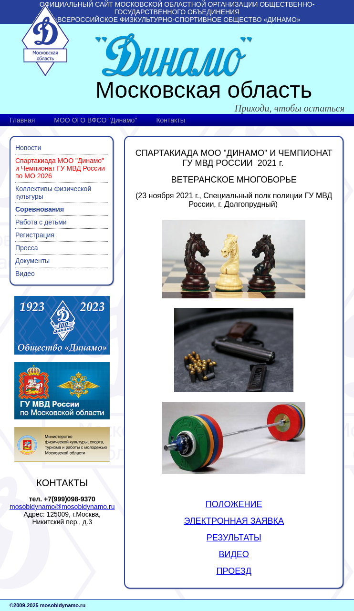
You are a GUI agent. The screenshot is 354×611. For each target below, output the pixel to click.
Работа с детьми (41, 222)
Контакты (170, 120)
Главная (22, 120)
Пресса (26, 248)
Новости (28, 148)
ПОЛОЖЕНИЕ (234, 504)
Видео (25, 273)
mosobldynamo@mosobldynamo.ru (62, 506)
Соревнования (39, 209)
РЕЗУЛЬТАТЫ (234, 537)
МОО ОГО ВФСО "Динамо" (95, 120)
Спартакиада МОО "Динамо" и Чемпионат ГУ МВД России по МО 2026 (60, 168)
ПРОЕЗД (234, 571)
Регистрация (34, 235)
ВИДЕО (234, 554)
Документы (32, 261)
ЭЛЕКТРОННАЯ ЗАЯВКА (234, 521)
